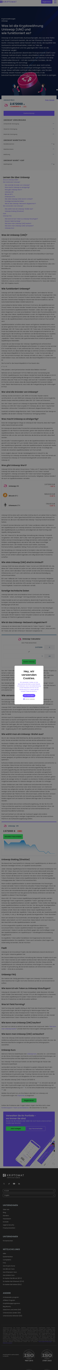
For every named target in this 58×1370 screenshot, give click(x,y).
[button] (29, 699)
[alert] (29, 685)
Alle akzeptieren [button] (29, 695)
